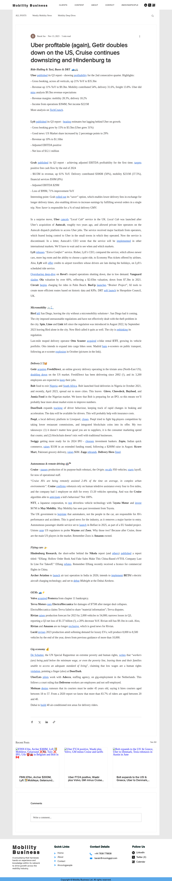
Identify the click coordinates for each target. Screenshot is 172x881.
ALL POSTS (21, 15)
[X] (149, 5)
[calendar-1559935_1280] (153, 5)
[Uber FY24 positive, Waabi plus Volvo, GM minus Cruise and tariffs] (86, 760)
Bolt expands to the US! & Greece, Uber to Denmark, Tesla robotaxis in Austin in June (132, 779)
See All (153, 742)
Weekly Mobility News (42, 15)
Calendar (140, 861)
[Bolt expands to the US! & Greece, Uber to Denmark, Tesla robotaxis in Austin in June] (134, 760)
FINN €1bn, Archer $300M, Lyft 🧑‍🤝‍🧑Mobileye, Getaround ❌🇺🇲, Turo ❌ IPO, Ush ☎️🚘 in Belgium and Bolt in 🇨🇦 (37, 779)
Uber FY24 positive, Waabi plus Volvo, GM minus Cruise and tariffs (85, 779)
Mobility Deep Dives (67, 15)
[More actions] (139, 36)
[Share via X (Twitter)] (39, 722)
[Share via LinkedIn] (46, 722)
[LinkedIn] (145, 5)
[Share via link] (54, 722)
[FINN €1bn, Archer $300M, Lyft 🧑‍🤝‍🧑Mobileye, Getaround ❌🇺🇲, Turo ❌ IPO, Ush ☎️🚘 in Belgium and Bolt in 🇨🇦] (37, 760)
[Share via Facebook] (32, 722)
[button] (152, 15)
